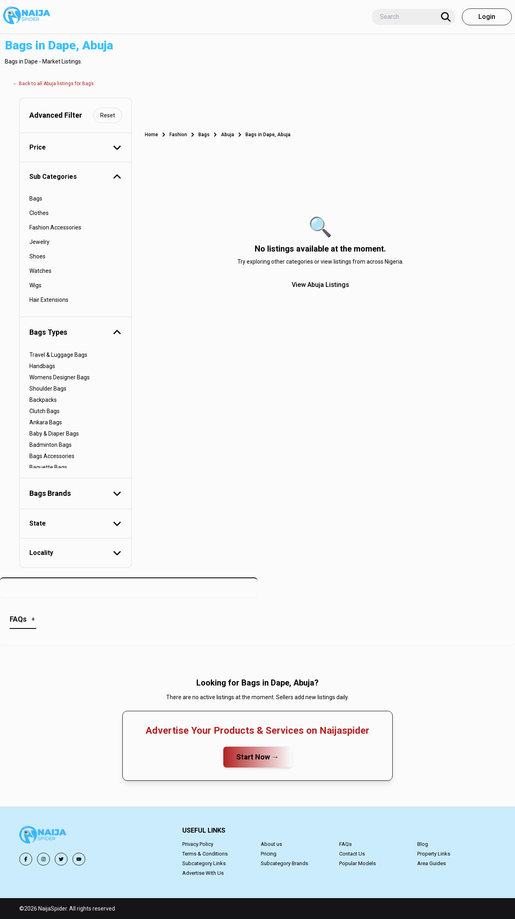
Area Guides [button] (431, 863)
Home (151, 134)
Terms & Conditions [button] (205, 854)
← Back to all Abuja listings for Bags (53, 83)
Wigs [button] (35, 285)
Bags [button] (35, 198)
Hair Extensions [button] (48, 300)
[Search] (446, 17)
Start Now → (257, 757)
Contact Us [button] (352, 854)
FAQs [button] (345, 844)
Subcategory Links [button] (204, 863)
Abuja (227, 134)
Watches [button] (40, 271)
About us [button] (271, 844)
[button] (43, 836)
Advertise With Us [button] (203, 873)
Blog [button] (422, 844)
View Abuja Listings (320, 285)
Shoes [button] (37, 256)
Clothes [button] (39, 213)
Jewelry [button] (39, 242)
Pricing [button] (268, 854)
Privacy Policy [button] (197, 844)
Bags (204, 134)
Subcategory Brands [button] (284, 863)
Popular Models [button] (357, 863)
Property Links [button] (433, 854)
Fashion (178, 134)
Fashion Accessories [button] (55, 227)
